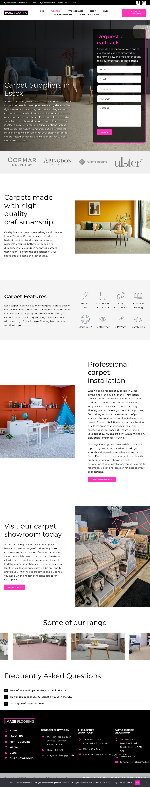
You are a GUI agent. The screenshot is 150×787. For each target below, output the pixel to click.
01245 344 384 (91, 749)
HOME (13, 730)
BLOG (13, 753)
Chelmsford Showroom (52, 3)
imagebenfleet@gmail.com (63, 755)
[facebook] (138, 3)
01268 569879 (31, 3)
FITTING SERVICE (20, 742)
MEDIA (14, 747)
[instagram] (144, 3)
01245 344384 (70, 3)
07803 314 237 (128, 756)
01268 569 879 (55, 750)
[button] (75, 690)
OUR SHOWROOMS (21, 758)
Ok (137, 782)
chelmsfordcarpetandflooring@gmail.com (105, 754)
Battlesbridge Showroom (124, 731)
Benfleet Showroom (15, 3)
